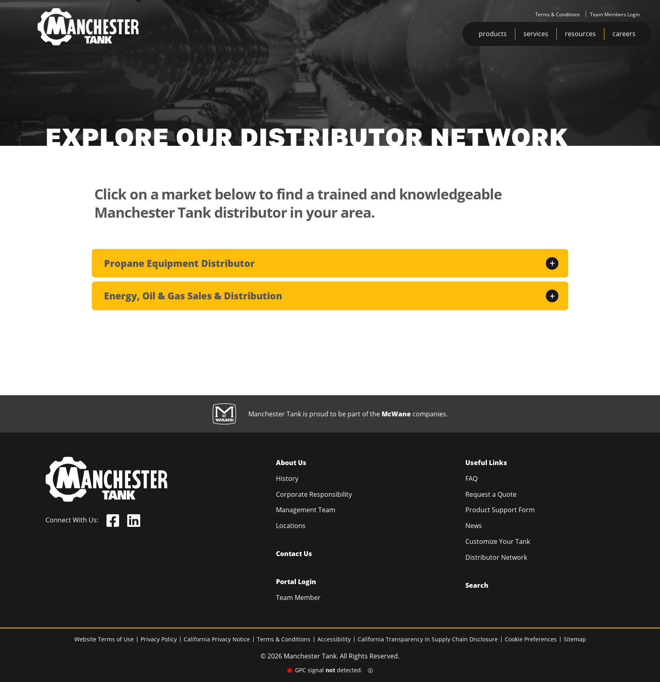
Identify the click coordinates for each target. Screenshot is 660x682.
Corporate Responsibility (314, 494)
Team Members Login (615, 14)
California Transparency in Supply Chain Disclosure (428, 639)
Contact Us (294, 553)
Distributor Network (496, 557)
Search (476, 585)
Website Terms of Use (104, 639)
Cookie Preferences (531, 639)
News (473, 525)
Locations (291, 525)
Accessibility (334, 639)
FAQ (471, 478)
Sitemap (575, 639)
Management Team (305, 509)
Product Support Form (500, 509)
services (535, 33)
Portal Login (296, 581)
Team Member (298, 597)
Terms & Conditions (557, 14)
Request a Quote (491, 494)
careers (624, 33)
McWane (396, 413)
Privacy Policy (159, 639)
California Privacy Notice (217, 639)
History (287, 478)
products (493, 33)
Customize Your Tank (497, 541)
